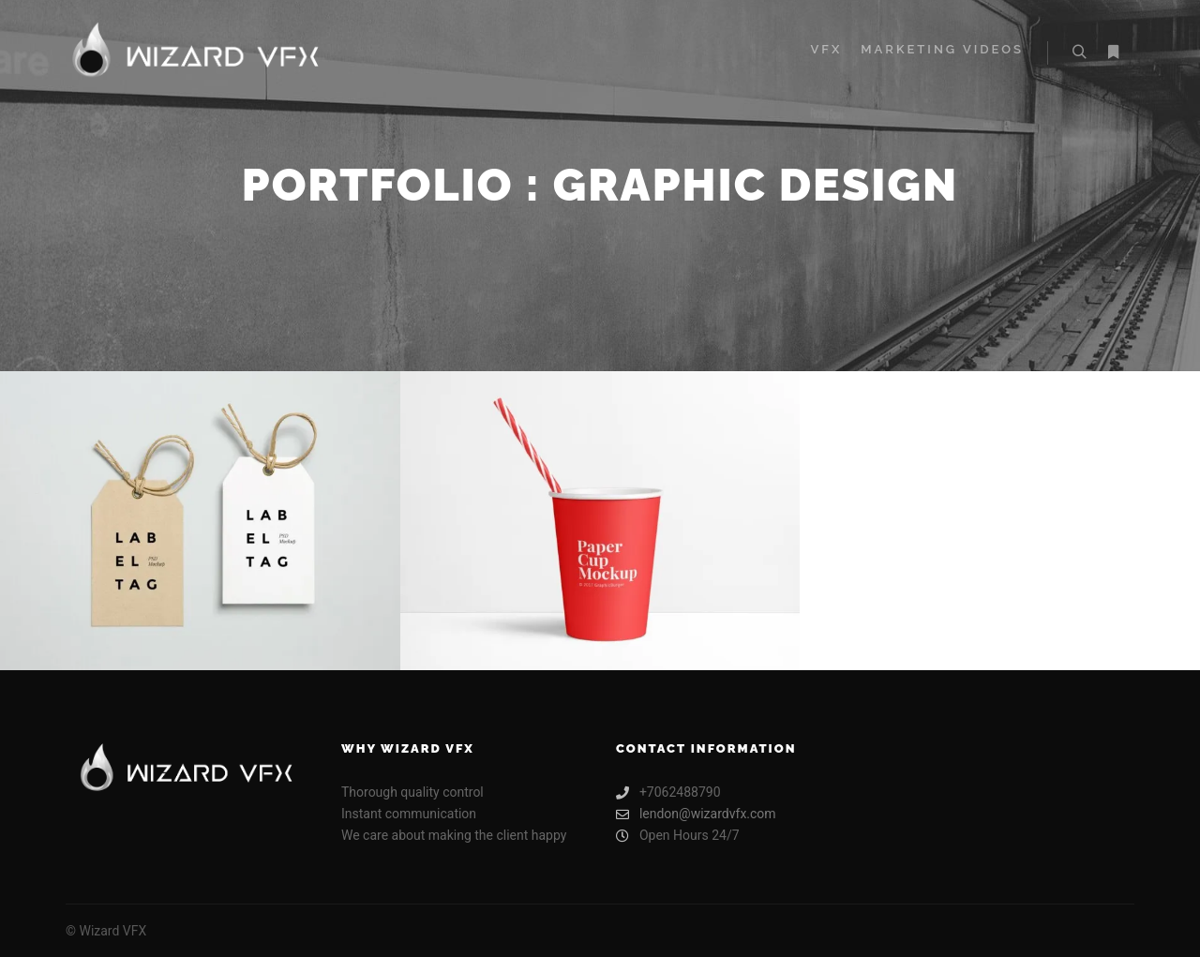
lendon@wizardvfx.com (696, 814)
